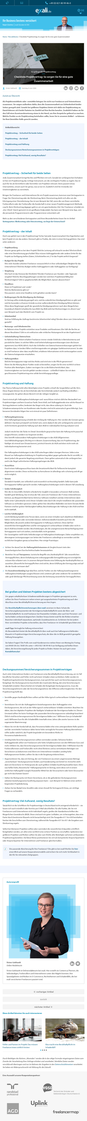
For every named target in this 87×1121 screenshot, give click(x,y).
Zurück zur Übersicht (11, 96)
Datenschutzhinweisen (64, 1064)
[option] (22, 1033)
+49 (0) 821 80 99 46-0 (60, 3)
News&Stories (13, 37)
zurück (43, 999)
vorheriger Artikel (45, 991)
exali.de (43, 11)
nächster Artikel (42, 1006)
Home (5, 37)
